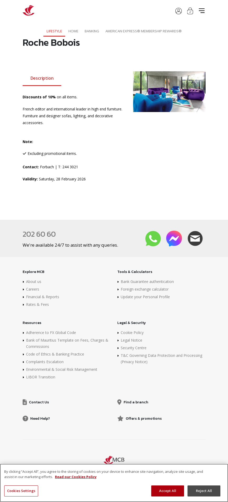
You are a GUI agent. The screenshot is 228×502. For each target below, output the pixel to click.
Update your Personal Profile (145, 296)
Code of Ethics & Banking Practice (55, 354)
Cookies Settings (21, 490)
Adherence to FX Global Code (51, 332)
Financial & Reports (42, 296)
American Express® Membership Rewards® (143, 31)
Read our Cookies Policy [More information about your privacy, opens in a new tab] (76, 476)
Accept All (167, 490)
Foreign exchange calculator (145, 289)
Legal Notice (131, 340)
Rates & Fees (37, 304)
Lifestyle (54, 31)
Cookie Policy (132, 332)
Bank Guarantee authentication (147, 281)
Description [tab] (42, 78)
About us (33, 281)
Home (73, 31)
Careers (32, 289)
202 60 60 (39, 234)
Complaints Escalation (45, 361)
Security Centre (133, 347)
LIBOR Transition (40, 376)
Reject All (204, 490)
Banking (92, 31)
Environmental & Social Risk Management (61, 369)
